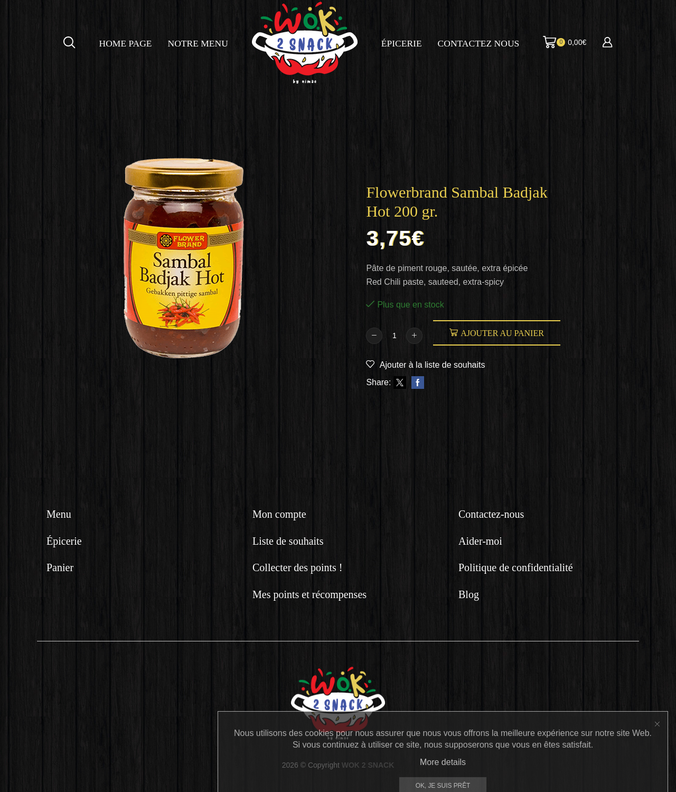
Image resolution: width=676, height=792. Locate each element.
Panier (59, 567)
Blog (468, 594)
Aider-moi (480, 541)
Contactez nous (479, 43)
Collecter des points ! (297, 567)
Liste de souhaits (287, 541)
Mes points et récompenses (309, 594)
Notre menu (198, 43)
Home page (125, 43)
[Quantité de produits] (394, 335)
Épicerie (401, 43)
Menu (58, 514)
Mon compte (279, 514)
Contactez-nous (491, 514)
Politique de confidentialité (515, 567)
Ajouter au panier (502, 333)
